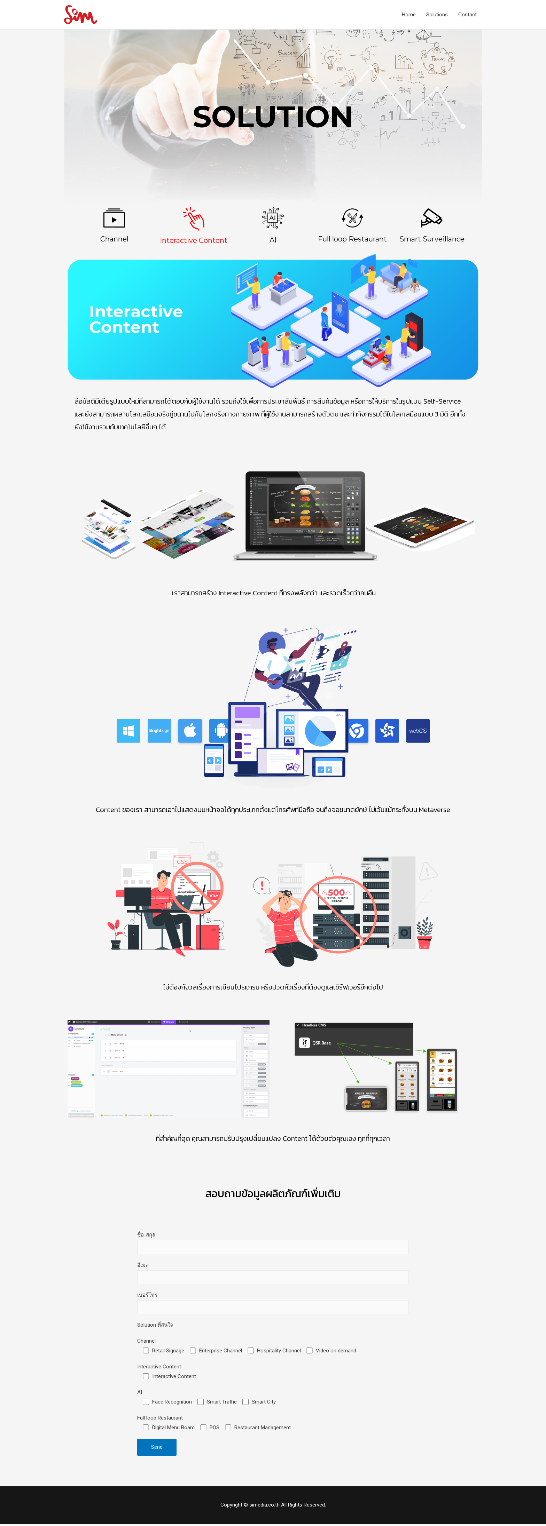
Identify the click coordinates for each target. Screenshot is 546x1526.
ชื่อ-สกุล (273, 1243)
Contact (467, 14)
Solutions (437, 14)
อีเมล (273, 1274)
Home (409, 14)
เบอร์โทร (273, 1304)
